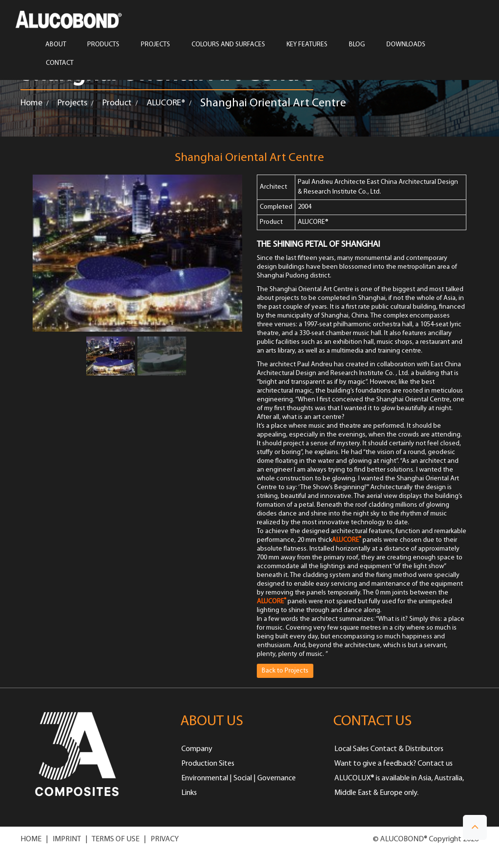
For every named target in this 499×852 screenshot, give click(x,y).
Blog (357, 45)
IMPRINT (67, 839)
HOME (30, 839)
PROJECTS (155, 45)
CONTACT (59, 63)
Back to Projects (285, 670)
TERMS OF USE (115, 839)
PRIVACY (165, 839)
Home (31, 103)
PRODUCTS (103, 45)
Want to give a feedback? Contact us (393, 764)
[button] (475, 827)
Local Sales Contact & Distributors (388, 749)
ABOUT (55, 45)
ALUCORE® (166, 103)
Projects (72, 103)
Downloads (406, 45)
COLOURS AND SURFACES (228, 45)
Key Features (307, 45)
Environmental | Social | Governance (238, 778)
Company (196, 749)
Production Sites (207, 764)
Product (117, 103)
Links (189, 793)
